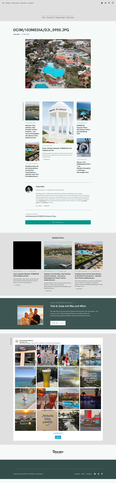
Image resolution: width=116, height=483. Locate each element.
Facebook (84, 208)
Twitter (83, 482)
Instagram (45, 210)
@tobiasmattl (42, 208)
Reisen (43, 25)
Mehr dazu (55, 331)
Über (3, 3)
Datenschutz (23, 3)
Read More (47, 167)
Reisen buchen (15, 3)
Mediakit (8, 3)
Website (47, 214)
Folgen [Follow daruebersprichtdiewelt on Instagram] (58, 445)
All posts (39, 214)
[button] (25, 363)
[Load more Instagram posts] (58, 441)
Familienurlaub (51, 25)
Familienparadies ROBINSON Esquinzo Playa (40, 224)
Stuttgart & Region (60, 25)
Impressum (31, 3)
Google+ (38, 210)
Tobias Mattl (16, 42)
